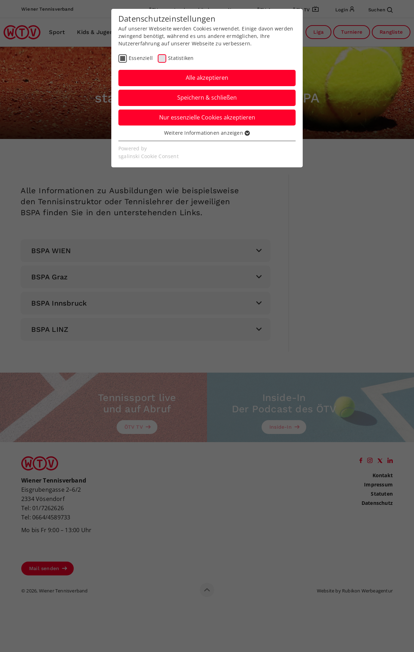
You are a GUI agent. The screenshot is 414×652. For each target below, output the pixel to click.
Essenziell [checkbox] (141, 58)
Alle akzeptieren (207, 78)
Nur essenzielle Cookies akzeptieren (207, 117)
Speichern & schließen (207, 97)
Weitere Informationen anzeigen (207, 132)
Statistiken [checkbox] (181, 58)
